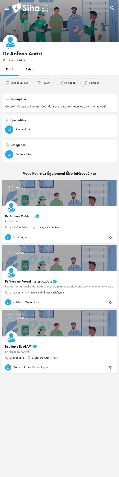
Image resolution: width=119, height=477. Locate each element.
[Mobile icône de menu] (7, 8)
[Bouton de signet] (110, 237)
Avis (30, 69)
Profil (9, 69)
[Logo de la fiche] (10, 42)
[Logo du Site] (32, 8)
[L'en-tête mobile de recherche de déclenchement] (112, 8)
